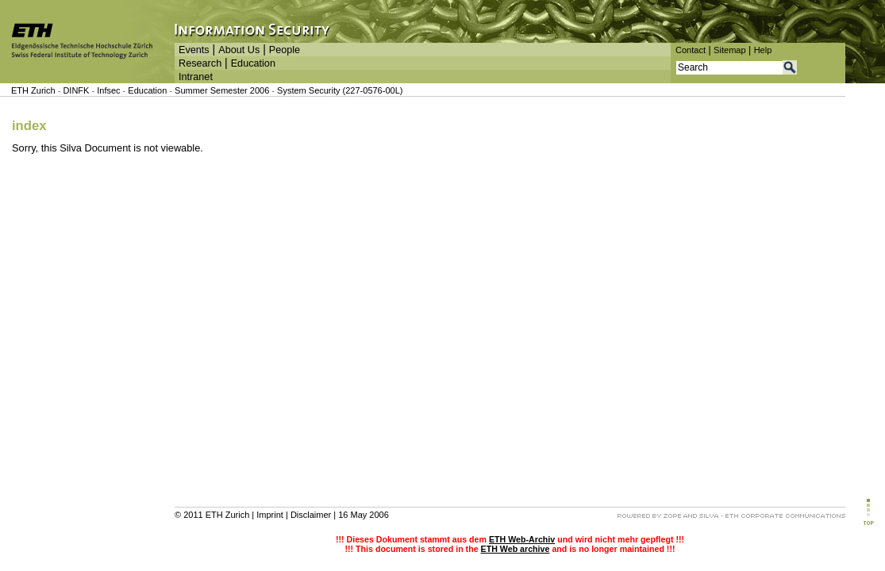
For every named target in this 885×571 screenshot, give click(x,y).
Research (200, 63)
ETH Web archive (515, 549)
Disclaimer (311, 514)
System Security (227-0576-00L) (339, 90)
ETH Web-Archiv (522, 539)
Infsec (108, 90)
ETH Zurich (33, 90)
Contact (690, 50)
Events (194, 50)
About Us (239, 50)
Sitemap (730, 50)
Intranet (196, 76)
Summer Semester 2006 (222, 90)
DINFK (77, 90)
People (284, 50)
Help (763, 50)
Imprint (269, 514)
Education (253, 63)
